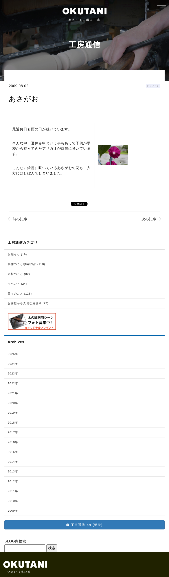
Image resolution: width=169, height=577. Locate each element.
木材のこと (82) (19, 274)
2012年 (13, 481)
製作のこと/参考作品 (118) (26, 264)
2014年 (13, 461)
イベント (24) (17, 283)
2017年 (13, 432)
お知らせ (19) (17, 254)
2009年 (13, 510)
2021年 (13, 393)
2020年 (13, 403)
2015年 (13, 451)
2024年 (13, 363)
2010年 (13, 501)
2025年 (13, 354)
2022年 (13, 383)
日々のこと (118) (20, 293)
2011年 (13, 491)
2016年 (13, 442)
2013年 (13, 471)
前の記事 (20, 219)
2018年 (13, 422)
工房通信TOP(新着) (84, 525)
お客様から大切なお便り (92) (28, 303)
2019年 (13, 412)
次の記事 (148, 219)
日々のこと (153, 86)
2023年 (13, 373)
